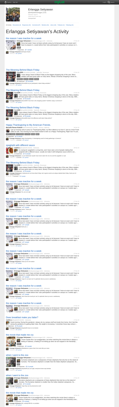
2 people (23, 176)
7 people (29, 50)
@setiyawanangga (36, 41)
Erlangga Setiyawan (24, 41)
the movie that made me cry (19, 335)
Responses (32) (26, 25)
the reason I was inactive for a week (23, 38)
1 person (19, 53)
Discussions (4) (17, 25)
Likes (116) (53, 25)
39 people (30, 81)
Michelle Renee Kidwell (14, 127)
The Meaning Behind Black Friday (22, 70)
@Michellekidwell (28, 127)
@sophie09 (24, 148)
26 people (19, 326)
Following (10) (69, 25)
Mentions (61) (45, 25)
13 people (28, 154)
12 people (19, 136)
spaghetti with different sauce (20, 145)
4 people (29, 346)
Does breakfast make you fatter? (22, 317)
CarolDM (20, 72)
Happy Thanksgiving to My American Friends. (28, 125)
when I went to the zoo (17, 355)
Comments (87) (36, 25)
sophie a (17, 148)
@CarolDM (26, 72)
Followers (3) (61, 25)
